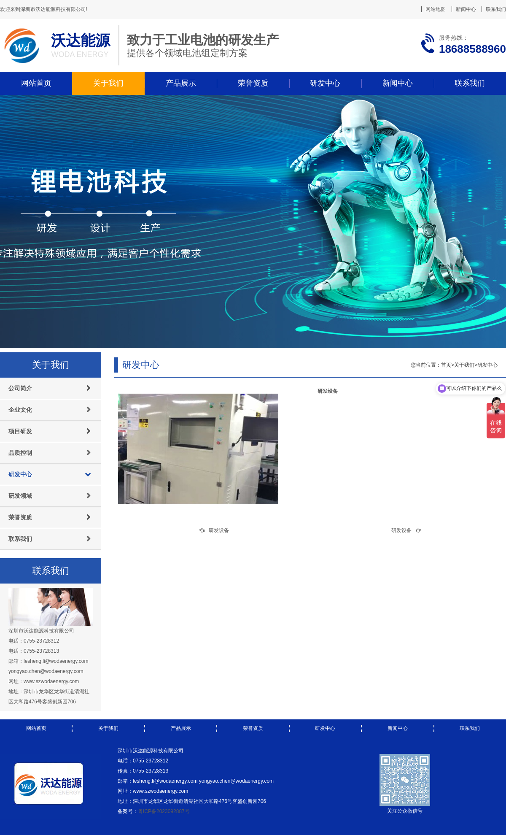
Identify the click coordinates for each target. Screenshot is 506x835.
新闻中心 (466, 9)
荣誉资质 (253, 83)
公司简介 (20, 388)
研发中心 (325, 83)
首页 (446, 365)
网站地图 (435, 9)
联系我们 (496, 9)
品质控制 (20, 452)
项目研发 (20, 431)
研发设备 (219, 530)
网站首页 (36, 83)
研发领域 (20, 495)
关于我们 (108, 83)
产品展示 (181, 83)
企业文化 (20, 409)
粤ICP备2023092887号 (164, 811)
